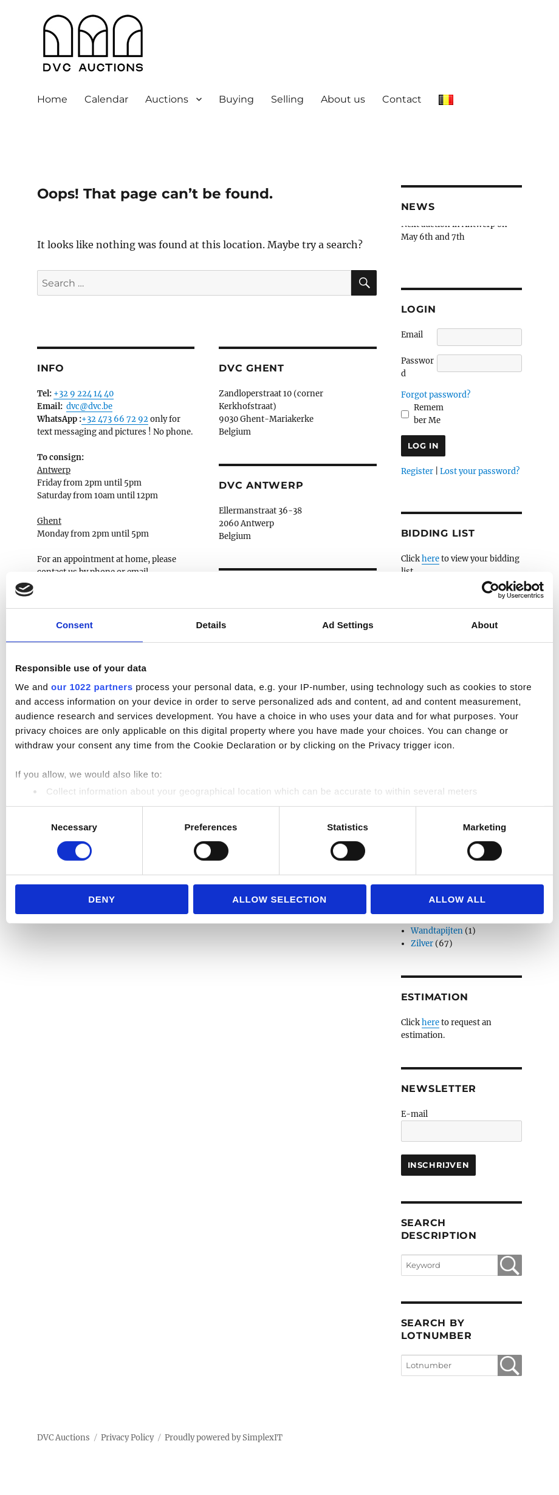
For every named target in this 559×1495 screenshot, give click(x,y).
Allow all (456, 899)
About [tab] (485, 624)
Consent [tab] (74, 624)
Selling (287, 99)
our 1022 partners (91, 687)
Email (412, 335)
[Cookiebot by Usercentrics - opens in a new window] (490, 589)
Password (417, 367)
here (430, 559)
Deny (101, 899)
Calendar (106, 99)
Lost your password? (480, 471)
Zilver (422, 943)
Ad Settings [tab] (347, 624)
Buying (236, 99)
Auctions (166, 99)
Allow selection (279, 899)
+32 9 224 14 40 (83, 393)
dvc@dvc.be (89, 406)
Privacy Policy (127, 1437)
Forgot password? (435, 395)
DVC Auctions (63, 1437)
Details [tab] (211, 624)
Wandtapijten (437, 931)
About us (343, 99)
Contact (402, 99)
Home (52, 99)
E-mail (414, 1114)
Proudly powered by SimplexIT (224, 1437)
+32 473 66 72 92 (114, 419)
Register (417, 471)
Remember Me (429, 413)
